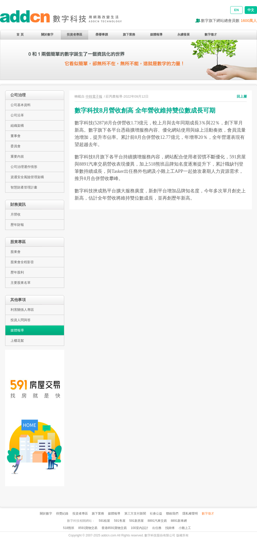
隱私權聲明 (190, 513)
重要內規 (17, 156)
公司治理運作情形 (24, 167)
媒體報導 (156, 34)
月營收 (16, 214)
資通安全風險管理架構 (27, 177)
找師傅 (170, 528)
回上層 (242, 96)
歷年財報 (17, 225)
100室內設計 (139, 528)
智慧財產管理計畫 (24, 187)
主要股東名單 (21, 283)
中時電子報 (94, 96)
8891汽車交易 (157, 521)
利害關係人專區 (22, 310)
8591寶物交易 (88, 528)
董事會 (16, 136)
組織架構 (17, 125)
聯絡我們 (172, 513)
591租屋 (104, 521)
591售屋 (119, 521)
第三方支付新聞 (135, 513)
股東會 (16, 252)
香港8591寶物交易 (114, 528)
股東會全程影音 (22, 262)
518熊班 (68, 528)
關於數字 (47, 34)
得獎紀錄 (62, 513)
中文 (250, 10)
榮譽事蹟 (102, 34)
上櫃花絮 (17, 341)
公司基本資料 (21, 105)
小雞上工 (185, 528)
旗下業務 (129, 34)
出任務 (156, 528)
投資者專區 (74, 34)
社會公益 (156, 513)
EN (236, 10)
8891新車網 (179, 521)
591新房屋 (136, 521)
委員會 (16, 146)
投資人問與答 (21, 320)
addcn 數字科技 (67, 18)
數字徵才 (211, 34)
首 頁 (19, 34)
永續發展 (183, 34)
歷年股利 (17, 272)
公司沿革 (17, 115)
